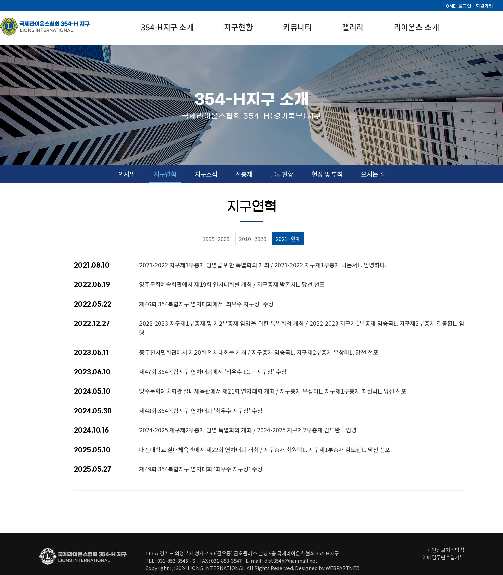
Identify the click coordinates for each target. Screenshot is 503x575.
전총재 (244, 173)
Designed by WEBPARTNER (327, 567)
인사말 (126, 173)
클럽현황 (282, 173)
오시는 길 (373, 173)
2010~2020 (252, 238)
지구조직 (205, 173)
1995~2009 (216, 238)
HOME (449, 5)
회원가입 (484, 5)
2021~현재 (288, 238)
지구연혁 (165, 173)
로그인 (464, 5)
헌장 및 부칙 (327, 173)
